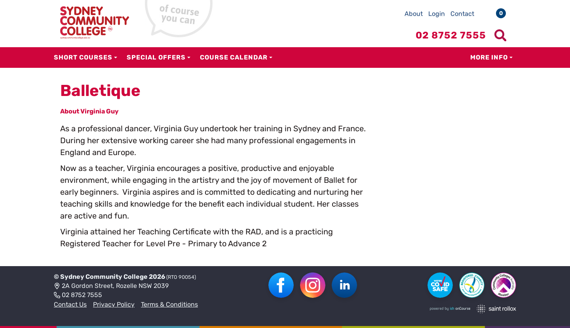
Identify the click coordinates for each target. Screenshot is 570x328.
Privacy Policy (114, 304)
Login (436, 13)
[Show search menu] (500, 35)
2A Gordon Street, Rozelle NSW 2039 (111, 286)
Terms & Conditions (169, 304)
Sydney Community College (104, 276)
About (414, 13)
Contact (462, 13)
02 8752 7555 (78, 295)
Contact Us (70, 304)
